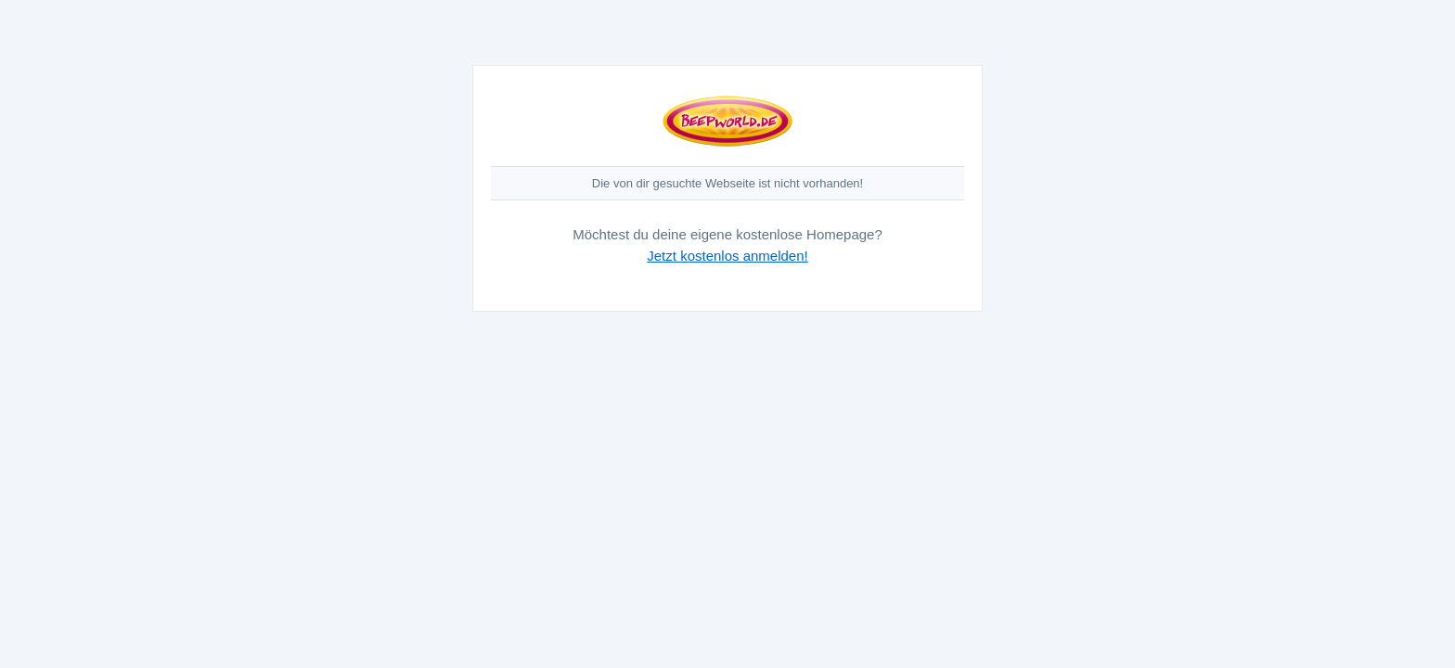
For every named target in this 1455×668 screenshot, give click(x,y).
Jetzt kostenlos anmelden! (727, 255)
